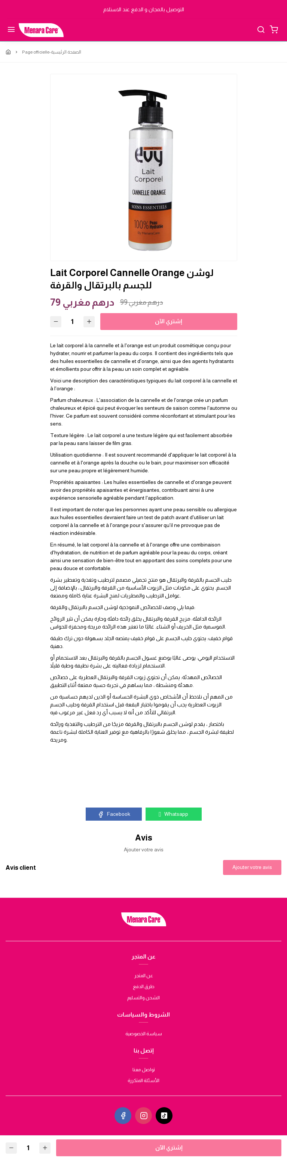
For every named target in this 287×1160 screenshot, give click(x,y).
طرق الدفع (144, 986)
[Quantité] (72, 321)
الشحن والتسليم (143, 997)
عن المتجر (143, 975)
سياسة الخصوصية (143, 1033)
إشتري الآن (169, 321)
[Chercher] (260, 30)
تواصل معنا (143, 1069)
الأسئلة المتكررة (143, 1080)
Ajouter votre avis (252, 867)
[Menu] (11, 30)
